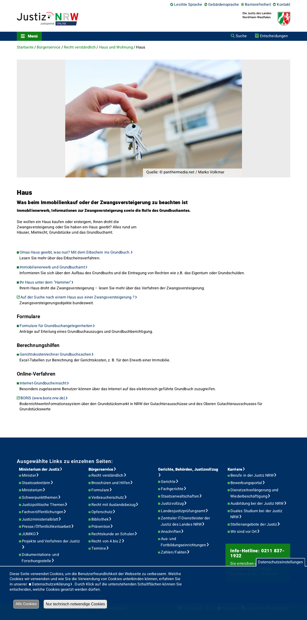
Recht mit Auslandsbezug (113, 505)
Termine (98, 548)
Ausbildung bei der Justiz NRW (256, 503)
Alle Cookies (26, 604)
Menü (33, 36)
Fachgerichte (172, 489)
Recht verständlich (80, 47)
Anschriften (171, 532)
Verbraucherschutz (107, 497)
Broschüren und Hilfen (110, 483)
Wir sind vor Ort (243, 532)
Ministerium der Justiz (39, 469)
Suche (241, 36)
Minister (29, 475)
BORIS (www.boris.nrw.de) (42, 398)
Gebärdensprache (223, 4)
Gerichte (168, 482)
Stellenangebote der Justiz (253, 524)
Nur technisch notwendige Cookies (75, 604)
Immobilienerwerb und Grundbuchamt (52, 267)
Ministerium (32, 490)
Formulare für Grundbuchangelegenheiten (56, 325)
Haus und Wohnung (116, 47)
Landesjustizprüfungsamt (183, 511)
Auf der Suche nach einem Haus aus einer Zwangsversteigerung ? (77, 297)
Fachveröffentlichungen (42, 512)
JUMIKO (29, 534)
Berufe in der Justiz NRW (252, 475)
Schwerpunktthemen (40, 497)
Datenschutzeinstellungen (280, 562)
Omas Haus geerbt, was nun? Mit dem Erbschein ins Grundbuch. (75, 252)
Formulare (100, 490)
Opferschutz (101, 512)
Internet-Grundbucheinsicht (43, 383)
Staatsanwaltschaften (180, 496)
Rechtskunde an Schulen (112, 534)
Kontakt (283, 4)
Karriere (235, 469)
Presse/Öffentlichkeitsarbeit (46, 526)
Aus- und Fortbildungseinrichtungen (183, 542)
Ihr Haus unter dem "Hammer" (45, 282)
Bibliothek (100, 519)
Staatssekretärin (36, 483)
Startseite (25, 47)
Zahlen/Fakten (174, 552)
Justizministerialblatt (40, 519)
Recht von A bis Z (106, 541)
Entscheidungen (274, 36)
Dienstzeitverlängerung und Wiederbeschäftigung (254, 493)
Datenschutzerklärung (51, 584)
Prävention (100, 526)
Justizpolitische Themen (43, 505)
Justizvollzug (172, 503)
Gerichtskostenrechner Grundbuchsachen (55, 354)
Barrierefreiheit (258, 4)
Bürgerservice (48, 47)
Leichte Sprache (188, 4)
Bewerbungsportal (246, 483)
